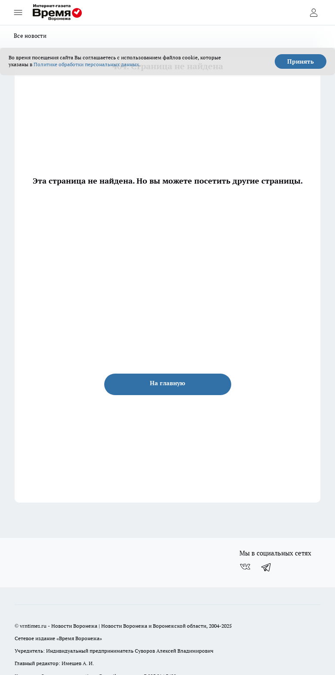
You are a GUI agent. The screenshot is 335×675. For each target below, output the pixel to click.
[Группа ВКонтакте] (245, 567)
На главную (167, 383)
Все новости (30, 36)
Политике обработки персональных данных (86, 64)
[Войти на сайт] (313, 12)
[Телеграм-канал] (266, 567)
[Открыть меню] (18, 12)
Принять (300, 61)
